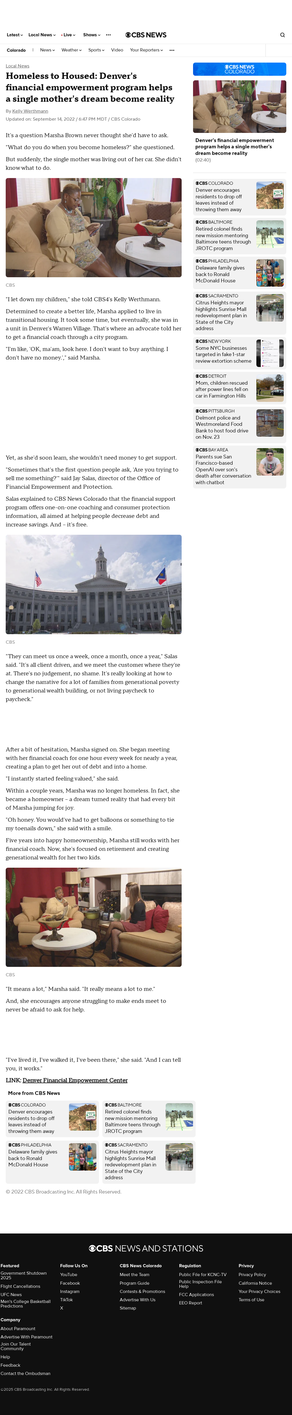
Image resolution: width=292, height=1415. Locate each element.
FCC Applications (196, 1294)
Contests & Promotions (142, 1291)
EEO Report (190, 1303)
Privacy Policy (252, 1274)
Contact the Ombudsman (25, 1373)
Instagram (70, 1291)
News (47, 50)
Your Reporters (146, 50)
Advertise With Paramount (26, 1337)
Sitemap (128, 1308)
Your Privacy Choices (259, 1291)
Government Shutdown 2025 (24, 1275)
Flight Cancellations (20, 1286)
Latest (15, 35)
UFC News (11, 1294)
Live (69, 35)
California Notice (255, 1283)
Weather (72, 50)
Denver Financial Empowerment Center (75, 1080)
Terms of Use (251, 1300)
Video (117, 50)
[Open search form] (282, 34)
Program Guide (134, 1283)
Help (5, 1357)
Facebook (70, 1283)
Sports (96, 50)
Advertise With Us (137, 1300)
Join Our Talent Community (16, 1346)
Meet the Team (134, 1274)
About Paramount (18, 1328)
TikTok (66, 1300)
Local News (42, 35)
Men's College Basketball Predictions (26, 1303)
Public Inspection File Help (200, 1284)
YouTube (68, 1274)
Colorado (16, 50)
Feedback (10, 1365)
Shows (91, 35)
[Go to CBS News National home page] (146, 35)
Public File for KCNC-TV (203, 1274)
